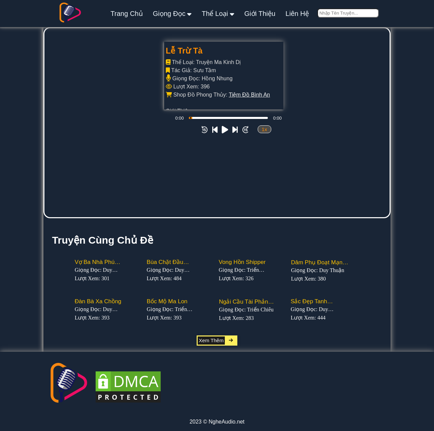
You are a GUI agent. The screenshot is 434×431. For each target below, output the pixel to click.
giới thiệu (260, 13)
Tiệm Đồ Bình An (249, 95)
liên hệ (297, 13)
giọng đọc (172, 13)
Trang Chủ (127, 13)
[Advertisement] (217, 166)
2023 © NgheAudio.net (217, 422)
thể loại (218, 13)
